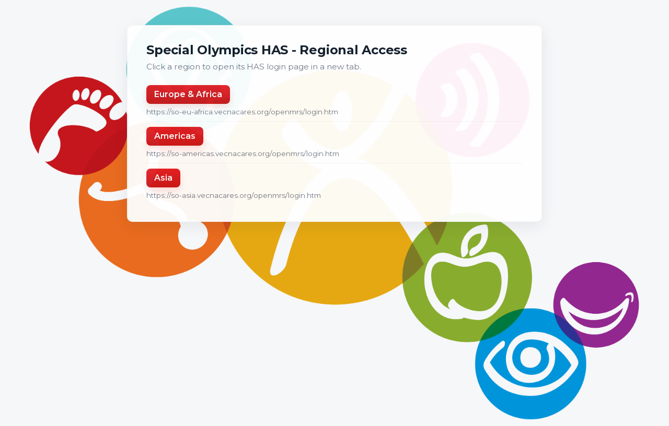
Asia (163, 178)
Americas (174, 136)
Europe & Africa (188, 94)
